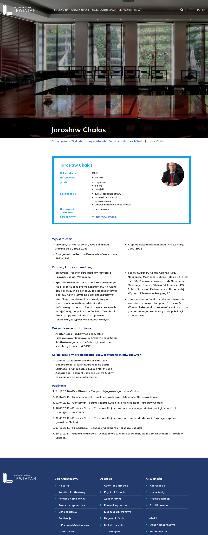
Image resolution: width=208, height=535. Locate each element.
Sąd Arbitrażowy (66, 478)
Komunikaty (157, 492)
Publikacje (64, 518)
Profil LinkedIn (159, 505)
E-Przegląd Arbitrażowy (73, 525)
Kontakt (151, 518)
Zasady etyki (112, 498)
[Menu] (190, 10)
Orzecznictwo (67, 531)
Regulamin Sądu (114, 518)
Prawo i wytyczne (115, 505)
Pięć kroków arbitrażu (118, 492)
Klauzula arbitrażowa (117, 511)
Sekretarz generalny (71, 505)
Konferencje (157, 485)
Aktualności (154, 478)
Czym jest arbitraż (116, 485)
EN (204, 9)
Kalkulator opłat (104, 9)
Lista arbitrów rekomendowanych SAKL (119, 141)
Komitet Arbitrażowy (72, 492)
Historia (63, 485)
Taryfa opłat (80, 9)
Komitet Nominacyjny (71, 498)
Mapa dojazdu (159, 531)
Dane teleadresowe (162, 524)
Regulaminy (61, 9)
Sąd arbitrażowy (82, 141)
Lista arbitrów (129, 9)
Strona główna (61, 141)
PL (198, 9)
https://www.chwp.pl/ (104, 216)
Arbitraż (106, 478)
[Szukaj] (181, 10)
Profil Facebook (160, 498)
